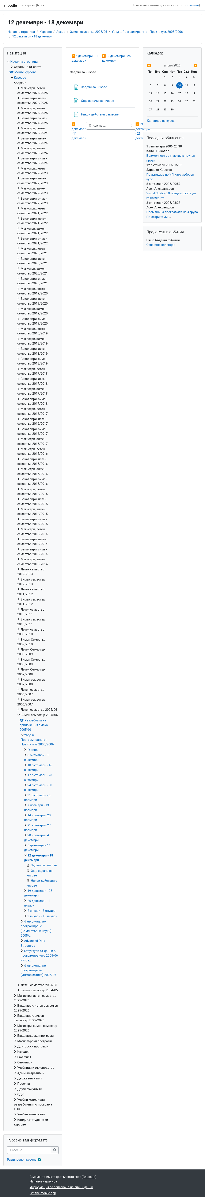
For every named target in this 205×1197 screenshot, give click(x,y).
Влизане (192, 5)
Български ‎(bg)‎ (30, 5)
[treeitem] (33, 593)
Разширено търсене (21, 1159)
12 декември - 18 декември (32, 36)
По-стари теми (157, 217)
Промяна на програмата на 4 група (172, 212)
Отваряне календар (160, 245)
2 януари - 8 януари (41, 911)
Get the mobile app (43, 1193)
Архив (60, 32)
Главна (32, 750)
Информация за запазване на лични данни (61, 1187)
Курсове (45, 32)
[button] (40, 1159)
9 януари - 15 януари (42, 916)
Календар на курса (161, 121)
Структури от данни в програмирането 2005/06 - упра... (39, 955)
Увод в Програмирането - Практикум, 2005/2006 (147, 32)
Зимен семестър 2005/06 (88, 32)
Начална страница (21, 32)
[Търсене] (29, 1150)
